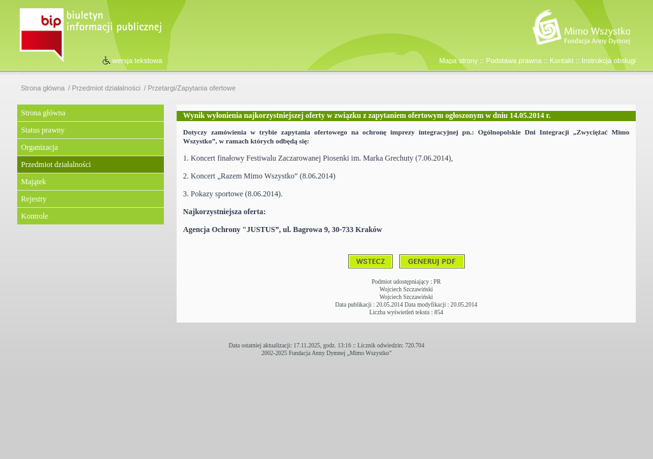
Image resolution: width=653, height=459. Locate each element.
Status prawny (42, 130)
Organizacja (39, 147)
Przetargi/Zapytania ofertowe (192, 88)
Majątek (33, 181)
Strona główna (42, 88)
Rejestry (34, 198)
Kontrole (34, 216)
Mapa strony (458, 60)
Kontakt (561, 60)
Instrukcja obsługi (609, 60)
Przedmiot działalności (106, 88)
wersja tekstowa (137, 60)
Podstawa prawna (513, 60)
